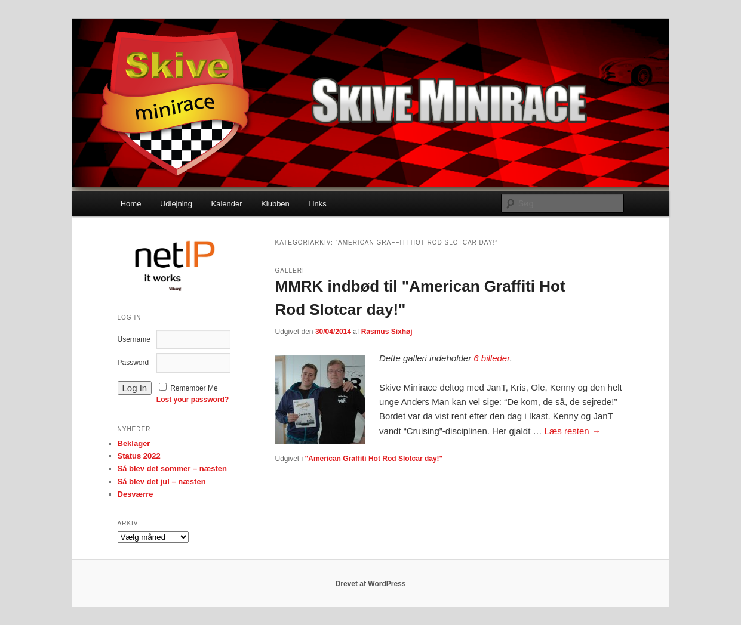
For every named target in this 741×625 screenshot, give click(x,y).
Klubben (275, 203)
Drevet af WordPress (371, 584)
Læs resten (573, 431)
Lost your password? (192, 399)
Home (131, 203)
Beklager (134, 443)
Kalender (226, 203)
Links (317, 203)
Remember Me (193, 388)
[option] (174, 265)
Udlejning (176, 203)
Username (134, 339)
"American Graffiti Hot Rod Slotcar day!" (374, 458)
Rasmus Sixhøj (387, 331)
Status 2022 (139, 455)
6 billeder (491, 358)
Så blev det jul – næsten (162, 481)
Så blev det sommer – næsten (172, 468)
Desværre (135, 494)
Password (133, 362)
